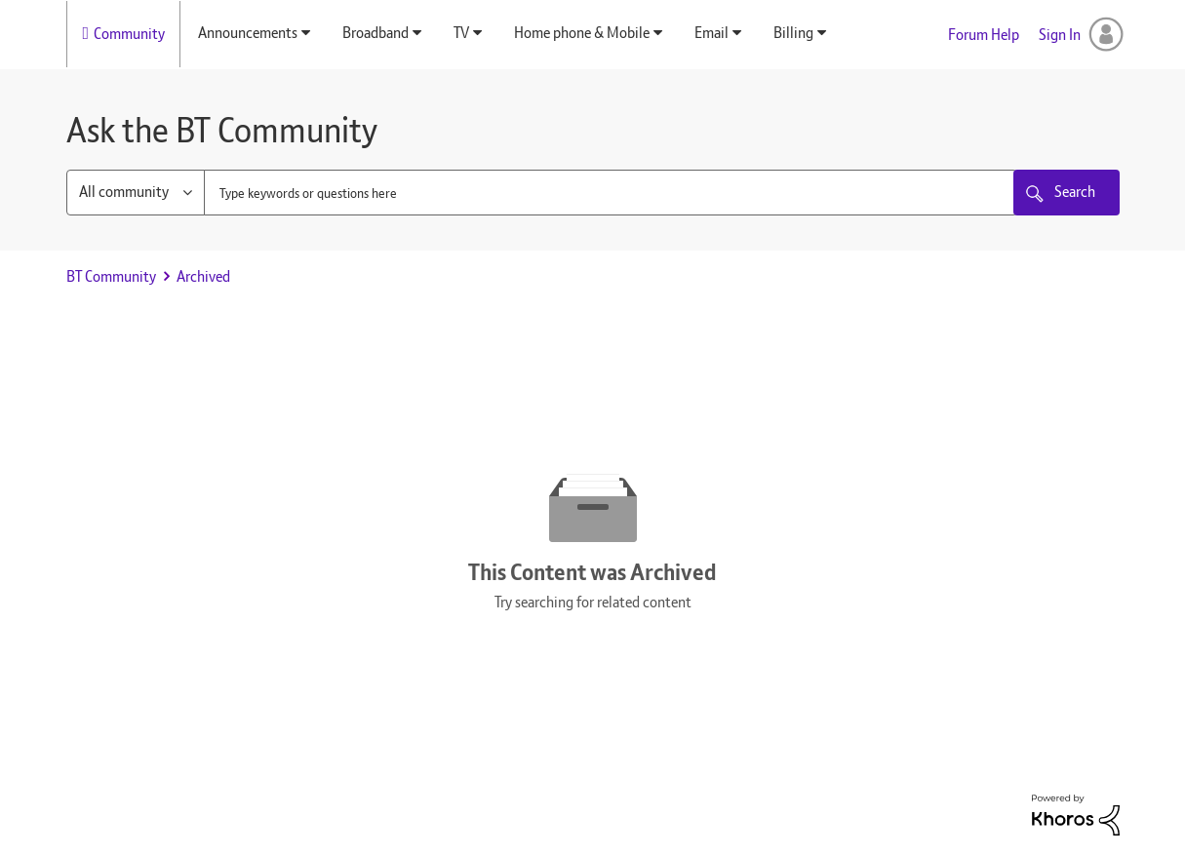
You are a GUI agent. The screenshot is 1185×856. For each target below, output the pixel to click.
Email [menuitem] (711, 32)
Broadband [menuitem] (375, 32)
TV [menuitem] (461, 32)
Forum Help (983, 34)
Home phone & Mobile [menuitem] (582, 32)
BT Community (111, 276)
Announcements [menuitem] (247, 32)
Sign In (1060, 34)
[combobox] (610, 192)
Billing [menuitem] (793, 32)
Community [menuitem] (129, 33)
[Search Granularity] (135, 192)
